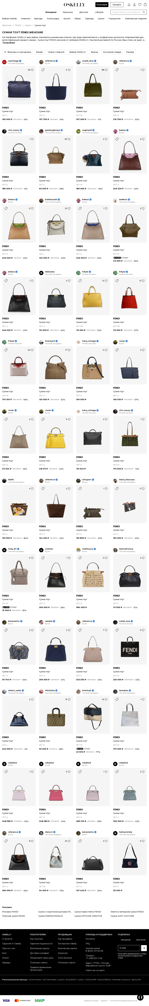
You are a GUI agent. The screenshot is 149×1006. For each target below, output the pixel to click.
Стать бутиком (65, 958)
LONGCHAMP (90, 980)
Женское (7, 25)
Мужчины (68, 12)
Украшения (114, 18)
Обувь (77, 18)
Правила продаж (91, 1001)
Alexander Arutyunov (121, 980)
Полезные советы (38, 962)
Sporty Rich (136, 980)
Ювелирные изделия (136, 18)
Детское (83, 12)
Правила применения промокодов (40, 968)
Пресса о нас (8, 948)
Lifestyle (99, 12)
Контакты (90, 939)
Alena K (49, 832)
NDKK (11, 480)
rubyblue (12, 763)
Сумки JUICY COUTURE (122, 916)
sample (48, 621)
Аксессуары (53, 18)
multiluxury (87, 549)
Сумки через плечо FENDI (88, 912)
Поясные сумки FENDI (13, 916)
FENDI (18, 25)
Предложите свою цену (41, 958)
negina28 (87, 130)
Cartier (80, 980)
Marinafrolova (126, 549)
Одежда (89, 18)
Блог (4, 953)
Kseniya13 (50, 341)
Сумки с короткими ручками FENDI (56, 912)
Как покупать (36, 939)
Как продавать (65, 939)
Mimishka (50, 690)
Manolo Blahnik (104, 980)
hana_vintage (89, 341)
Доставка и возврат (39, 953)
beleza (122, 130)
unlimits (49, 549)
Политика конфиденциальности (123, 1001)
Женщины (50, 12)
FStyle (85, 272)
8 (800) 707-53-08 (94, 951)
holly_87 (12, 549)
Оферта (104, 1001)
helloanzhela (125, 832)
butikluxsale (51, 199)
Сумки (101, 18)
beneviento (14, 621)
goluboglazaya (52, 130)
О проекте (7, 939)
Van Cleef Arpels (49, 980)
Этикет (5, 958)
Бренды (38, 18)
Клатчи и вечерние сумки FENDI (127, 912)
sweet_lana (88, 61)
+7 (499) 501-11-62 (94, 958)
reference (50, 61)
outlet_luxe (124, 621)
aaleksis (123, 199)
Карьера (6, 962)
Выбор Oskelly (9, 18)
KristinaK (86, 690)
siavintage (13, 61)
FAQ (88, 943)
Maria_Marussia (127, 480)
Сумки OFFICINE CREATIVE (88, 916)
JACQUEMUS (71, 980)
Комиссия (63, 953)
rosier (122, 341)
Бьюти (67, 18)
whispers (86, 480)
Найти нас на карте (95, 970)
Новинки (25, 18)
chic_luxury (13, 130)
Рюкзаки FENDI (10, 912)
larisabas (123, 690)
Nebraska (50, 272)
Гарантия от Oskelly (11, 943)
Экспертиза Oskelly (67, 943)
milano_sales (14, 690)
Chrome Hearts (34, 980)
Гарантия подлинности (41, 943)
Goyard (61, 980)
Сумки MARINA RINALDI (50, 916)
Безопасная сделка (39, 948)
